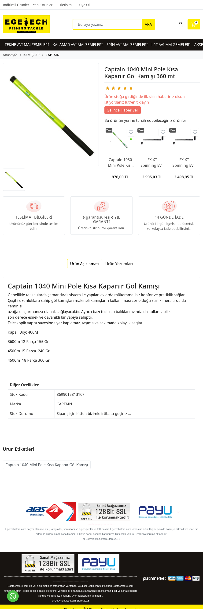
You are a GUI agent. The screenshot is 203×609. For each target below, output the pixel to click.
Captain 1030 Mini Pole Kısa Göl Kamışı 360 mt (120, 162)
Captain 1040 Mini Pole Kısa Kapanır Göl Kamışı (46, 464)
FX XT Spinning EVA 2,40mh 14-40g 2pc (152, 162)
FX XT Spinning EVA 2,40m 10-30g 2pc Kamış (184, 162)
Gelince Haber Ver (122, 110)
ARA (148, 24)
